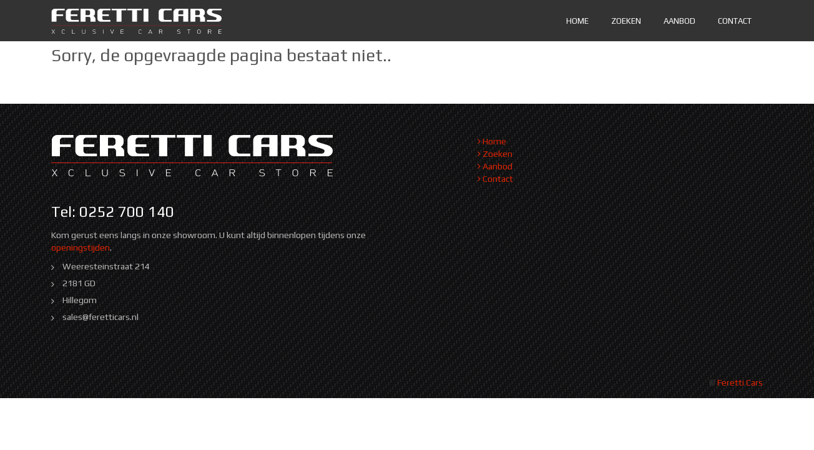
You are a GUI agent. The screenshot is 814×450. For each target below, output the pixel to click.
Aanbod (679, 21)
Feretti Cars (740, 383)
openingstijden (80, 247)
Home (577, 21)
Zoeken (626, 21)
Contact (735, 21)
